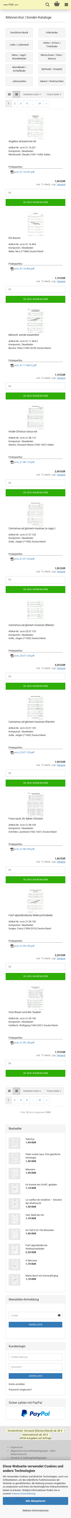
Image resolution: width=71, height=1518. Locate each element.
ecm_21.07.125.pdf (22, 558)
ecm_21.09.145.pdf (22, 1042)
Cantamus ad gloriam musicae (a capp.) (32, 528)
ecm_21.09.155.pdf (22, 945)
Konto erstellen (17, 1384)
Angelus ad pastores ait (22, 141)
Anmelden (35, 1324)
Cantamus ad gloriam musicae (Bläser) (31, 625)
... (33, 103)
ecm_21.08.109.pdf (22, 849)
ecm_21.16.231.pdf (22, 171)
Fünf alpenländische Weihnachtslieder (31, 915)
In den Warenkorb (35, 202)
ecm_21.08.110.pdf (22, 462)
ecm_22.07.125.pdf (22, 752)
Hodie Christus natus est (23, 431)
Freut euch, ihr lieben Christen (26, 818)
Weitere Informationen (36, 1510)
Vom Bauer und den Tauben (25, 1012)
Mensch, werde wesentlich (24, 334)
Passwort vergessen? (20, 1389)
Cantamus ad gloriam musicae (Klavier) (32, 721)
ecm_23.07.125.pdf (22, 655)
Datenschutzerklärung (23, 1493)
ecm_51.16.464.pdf (22, 268)
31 (40, 103)
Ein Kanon (14, 237)
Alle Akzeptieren (35, 1500)
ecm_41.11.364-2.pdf (23, 365)
